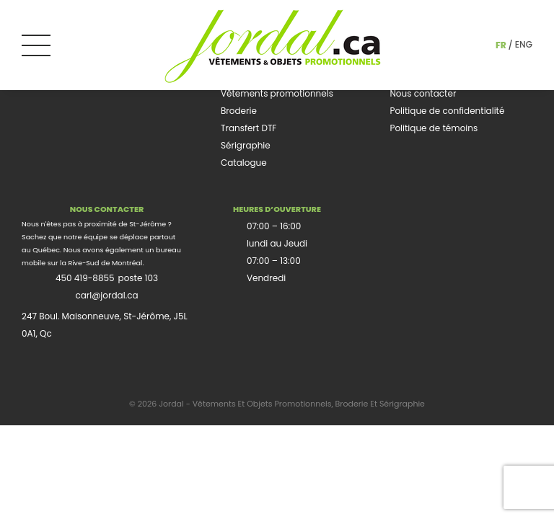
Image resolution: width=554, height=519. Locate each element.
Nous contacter (423, 93)
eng (523, 44)
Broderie (239, 111)
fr (501, 45)
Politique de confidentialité (447, 111)
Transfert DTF (249, 128)
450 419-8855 (85, 278)
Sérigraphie (246, 145)
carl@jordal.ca (106, 295)
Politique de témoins (434, 128)
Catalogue (244, 162)
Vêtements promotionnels (277, 93)
